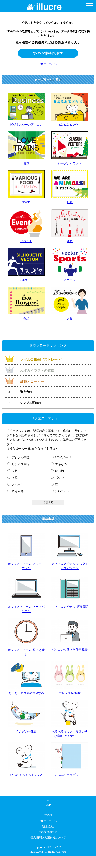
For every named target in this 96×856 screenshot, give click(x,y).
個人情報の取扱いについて (48, 837)
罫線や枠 (15, 491)
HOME (48, 815)
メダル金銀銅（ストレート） (42, 359)
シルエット (60, 491)
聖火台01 (26, 392)
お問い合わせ (48, 832)
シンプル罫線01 (30, 403)
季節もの (59, 464)
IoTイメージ (61, 457)
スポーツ (15, 484)
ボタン (57, 477)
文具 (12, 477)
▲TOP (48, 802)
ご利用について (48, 64)
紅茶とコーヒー (32, 381)
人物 (12, 471)
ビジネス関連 (18, 464)
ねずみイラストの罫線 (37, 370)
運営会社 (48, 826)
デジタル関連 (18, 457)
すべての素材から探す (48, 53)
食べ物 (57, 471)
